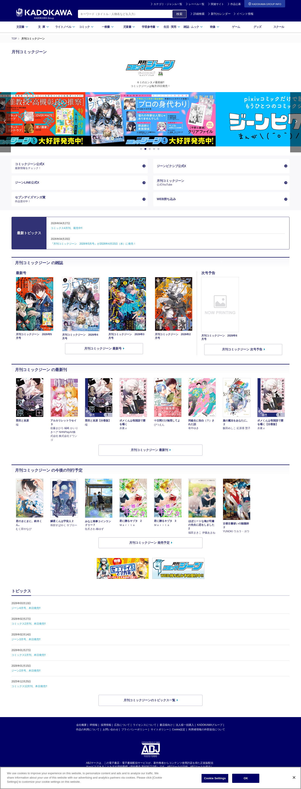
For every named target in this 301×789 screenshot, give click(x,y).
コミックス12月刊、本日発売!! (29, 686)
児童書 (129, 26)
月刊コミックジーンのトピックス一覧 (149, 700)
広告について (122, 724)
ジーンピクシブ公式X (171, 166)
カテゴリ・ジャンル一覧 (168, 4)
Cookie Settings (215, 778)
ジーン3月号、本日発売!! (26, 639)
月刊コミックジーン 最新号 (103, 348)
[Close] (294, 777)
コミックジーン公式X (78, 166)
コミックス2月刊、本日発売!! (29, 623)
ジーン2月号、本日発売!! (26, 670)
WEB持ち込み (166, 199)
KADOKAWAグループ (209, 724)
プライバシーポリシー (134, 729)
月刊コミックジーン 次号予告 (242, 349)
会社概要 (81, 724)
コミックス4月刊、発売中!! (66, 228)
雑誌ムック (193, 26)
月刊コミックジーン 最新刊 (149, 450)
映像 (214, 26)
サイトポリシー (160, 729)
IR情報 (94, 724)
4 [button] (155, 149)
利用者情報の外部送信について (207, 729)
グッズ (257, 26)
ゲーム (236, 26)
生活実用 (172, 26)
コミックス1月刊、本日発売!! (29, 654)
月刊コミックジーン (220, 182)
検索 (179, 14)
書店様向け (166, 724)
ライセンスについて (144, 724)
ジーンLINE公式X (27, 182)
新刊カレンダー (219, 13)
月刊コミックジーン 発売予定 (149, 542)
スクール (278, 26)
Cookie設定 (178, 729)
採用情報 (106, 724)
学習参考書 (150, 26)
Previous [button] (5, 122)
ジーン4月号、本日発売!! (26, 608)
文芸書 (22, 26)
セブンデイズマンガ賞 (78, 199)
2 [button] (146, 149)
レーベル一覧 (196, 4)
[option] (148, 119)
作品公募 (235, 4)
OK (246, 778)
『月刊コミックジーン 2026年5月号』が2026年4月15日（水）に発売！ (93, 243)
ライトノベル (65, 26)
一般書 (108, 26)
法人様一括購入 (185, 724)
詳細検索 (197, 13)
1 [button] (142, 149)
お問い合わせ (110, 729)
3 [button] (150, 149)
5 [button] (159, 149)
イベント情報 (243, 13)
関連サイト (217, 4)
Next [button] (295, 122)
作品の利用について (87, 729)
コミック (86, 26)
